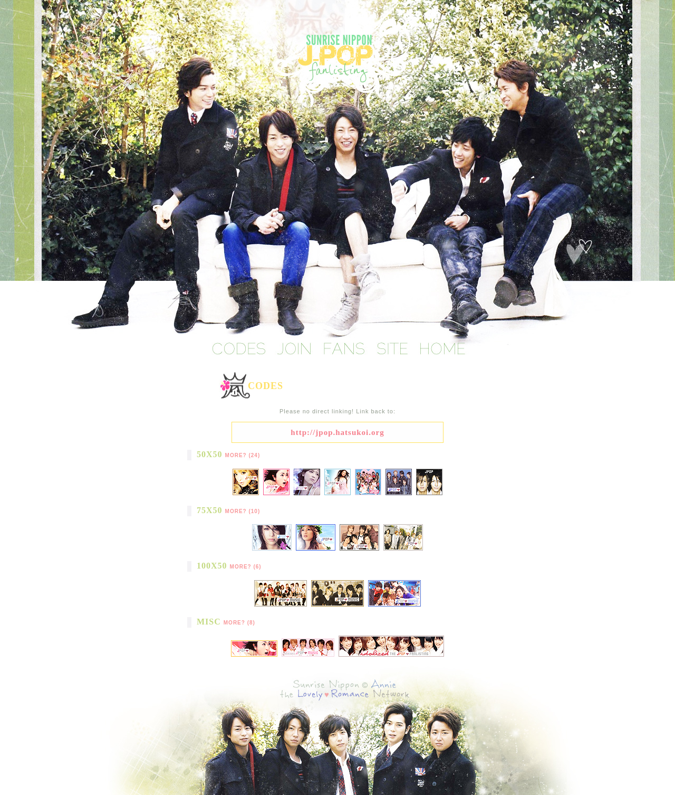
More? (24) (243, 455)
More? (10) (243, 511)
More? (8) (239, 623)
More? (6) (246, 567)
